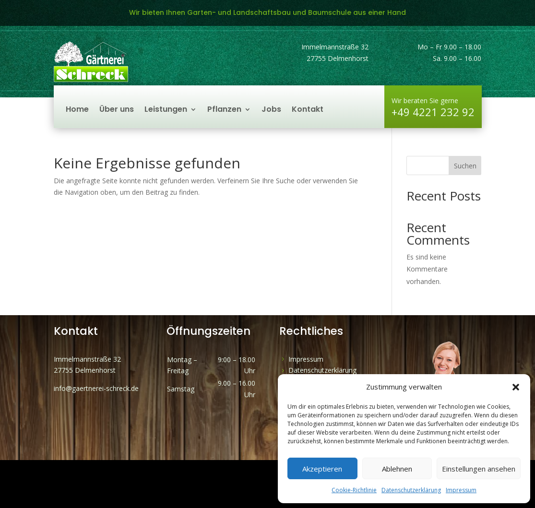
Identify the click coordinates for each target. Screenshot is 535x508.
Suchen (465, 165)
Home (77, 110)
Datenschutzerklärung (411, 490)
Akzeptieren (322, 468)
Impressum (461, 490)
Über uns (116, 110)
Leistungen (165, 110)
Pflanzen (224, 110)
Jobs (271, 110)
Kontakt (307, 110)
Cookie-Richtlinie (354, 490)
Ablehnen (397, 468)
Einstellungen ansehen (478, 468)
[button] (516, 387)
